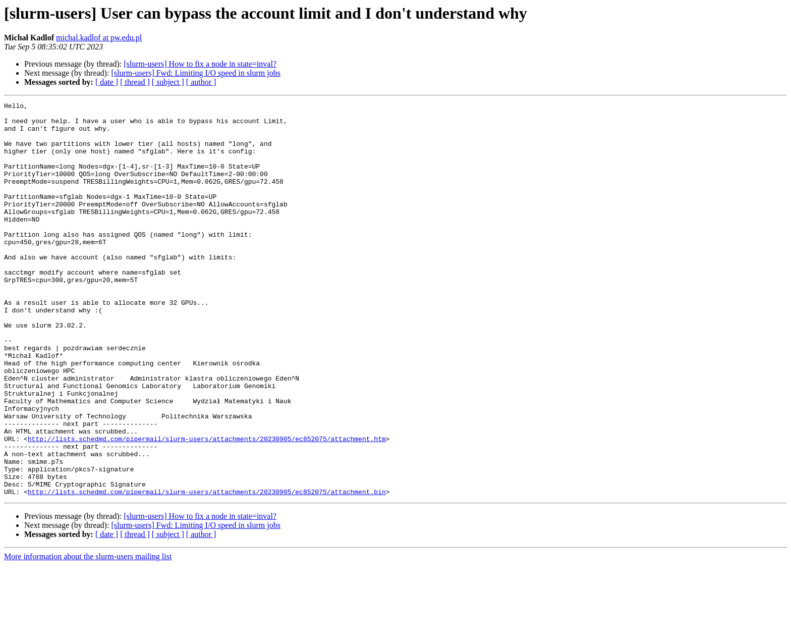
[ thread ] (135, 82)
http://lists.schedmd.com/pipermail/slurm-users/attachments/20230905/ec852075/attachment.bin (207, 570)
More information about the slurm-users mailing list (88, 635)
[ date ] (106, 82)
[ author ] (201, 82)
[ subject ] (168, 82)
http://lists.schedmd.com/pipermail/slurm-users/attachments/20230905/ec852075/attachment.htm (207, 506)
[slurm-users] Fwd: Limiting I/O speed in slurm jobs (195, 73)
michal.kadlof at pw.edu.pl (99, 37)
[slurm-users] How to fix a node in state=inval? (200, 64)
